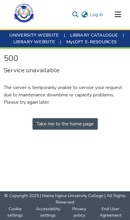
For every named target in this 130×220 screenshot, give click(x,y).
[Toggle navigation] (117, 14)
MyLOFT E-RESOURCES (91, 42)
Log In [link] (96, 14)
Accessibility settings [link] (48, 212)
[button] (24, 14)
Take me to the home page (65, 124)
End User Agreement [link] (110, 212)
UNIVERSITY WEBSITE (34, 35)
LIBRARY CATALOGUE (94, 35)
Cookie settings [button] (15, 212)
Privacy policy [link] (79, 212)
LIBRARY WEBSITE (34, 42)
